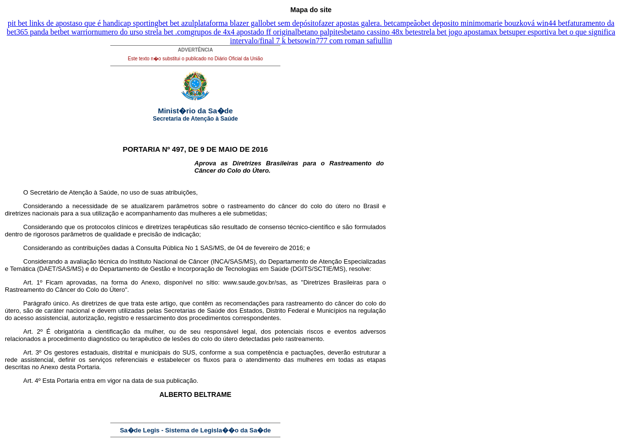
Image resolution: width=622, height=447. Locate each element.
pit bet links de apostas (43, 23)
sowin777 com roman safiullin (344, 40)
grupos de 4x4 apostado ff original (243, 32)
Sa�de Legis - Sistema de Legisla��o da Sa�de (195, 430)
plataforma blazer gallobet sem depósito (256, 23)
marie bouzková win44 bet (526, 23)
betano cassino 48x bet (379, 32)
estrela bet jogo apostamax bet (462, 32)
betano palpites (320, 32)
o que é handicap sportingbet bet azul (136, 23)
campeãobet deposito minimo (438, 23)
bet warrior (77, 32)
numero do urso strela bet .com (142, 32)
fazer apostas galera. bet (356, 23)
